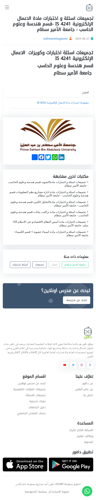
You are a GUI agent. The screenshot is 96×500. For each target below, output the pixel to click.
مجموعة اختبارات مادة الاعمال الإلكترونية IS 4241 (63, 103)
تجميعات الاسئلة (36, 395)
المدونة (88, 442)
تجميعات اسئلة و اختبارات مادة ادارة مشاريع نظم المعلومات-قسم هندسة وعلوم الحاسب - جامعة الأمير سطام (48, 193)
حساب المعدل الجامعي (31, 413)
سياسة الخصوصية (36, 492)
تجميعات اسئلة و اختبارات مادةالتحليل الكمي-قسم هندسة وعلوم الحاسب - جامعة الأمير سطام (49, 203)
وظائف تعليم (85, 436)
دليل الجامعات (37, 407)
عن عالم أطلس (84, 389)
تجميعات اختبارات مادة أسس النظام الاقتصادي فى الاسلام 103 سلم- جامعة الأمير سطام (50, 223)
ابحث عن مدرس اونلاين (32, 383)
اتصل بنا (88, 395)
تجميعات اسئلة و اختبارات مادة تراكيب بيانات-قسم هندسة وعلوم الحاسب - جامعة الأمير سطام (49, 213)
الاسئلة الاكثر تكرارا (81, 430)
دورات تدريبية (37, 401)
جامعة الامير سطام (75, 264)
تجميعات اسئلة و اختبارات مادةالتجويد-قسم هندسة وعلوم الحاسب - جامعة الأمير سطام (48, 183)
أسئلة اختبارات (20, 264)
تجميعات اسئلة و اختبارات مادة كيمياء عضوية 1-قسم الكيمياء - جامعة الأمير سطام (50, 233)
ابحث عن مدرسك (76, 300)
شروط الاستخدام (59, 492)
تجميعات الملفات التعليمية (29, 389)
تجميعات (39, 264)
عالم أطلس (20, 484)
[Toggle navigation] (7, 7)
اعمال (54, 264)
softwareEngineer (55, 39)
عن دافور (87, 383)
